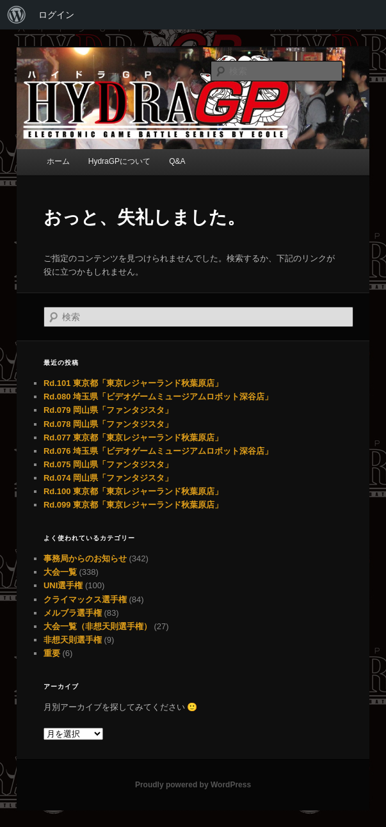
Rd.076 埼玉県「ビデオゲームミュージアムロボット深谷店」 (158, 451)
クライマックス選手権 (85, 599)
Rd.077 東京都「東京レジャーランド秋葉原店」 (133, 437)
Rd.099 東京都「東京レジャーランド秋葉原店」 (133, 505)
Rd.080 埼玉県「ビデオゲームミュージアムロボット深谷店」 (158, 396)
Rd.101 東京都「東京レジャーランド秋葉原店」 (133, 383)
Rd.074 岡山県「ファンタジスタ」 (108, 478)
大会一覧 (60, 572)
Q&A (177, 161)
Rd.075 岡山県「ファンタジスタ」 (108, 464)
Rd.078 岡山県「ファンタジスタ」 (108, 424)
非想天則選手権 (73, 640)
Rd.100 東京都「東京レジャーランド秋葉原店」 (133, 491)
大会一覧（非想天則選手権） (98, 626)
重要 (52, 653)
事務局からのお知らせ (85, 558)
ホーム (58, 161)
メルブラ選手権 (73, 613)
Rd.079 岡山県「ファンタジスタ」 (108, 410)
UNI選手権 (63, 585)
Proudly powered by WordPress (193, 784)
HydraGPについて (119, 161)
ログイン (56, 15)
